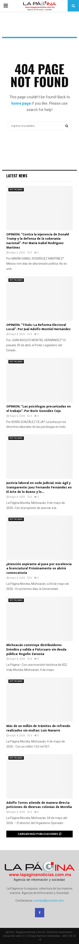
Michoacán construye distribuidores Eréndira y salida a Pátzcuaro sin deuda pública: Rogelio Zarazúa (36, 649)
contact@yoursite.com (49, 900)
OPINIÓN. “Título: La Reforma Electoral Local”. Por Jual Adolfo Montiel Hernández (38, 327)
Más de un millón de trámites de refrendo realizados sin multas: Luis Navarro (38, 728)
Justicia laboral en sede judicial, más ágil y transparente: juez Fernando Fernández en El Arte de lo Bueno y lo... (39, 487)
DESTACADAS (16, 189)
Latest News (16, 175)
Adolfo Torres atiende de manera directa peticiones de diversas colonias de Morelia (39, 805)
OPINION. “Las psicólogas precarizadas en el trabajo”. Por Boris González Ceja (38, 409)
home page (21, 103)
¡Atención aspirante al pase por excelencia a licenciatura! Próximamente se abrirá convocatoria (39, 568)
